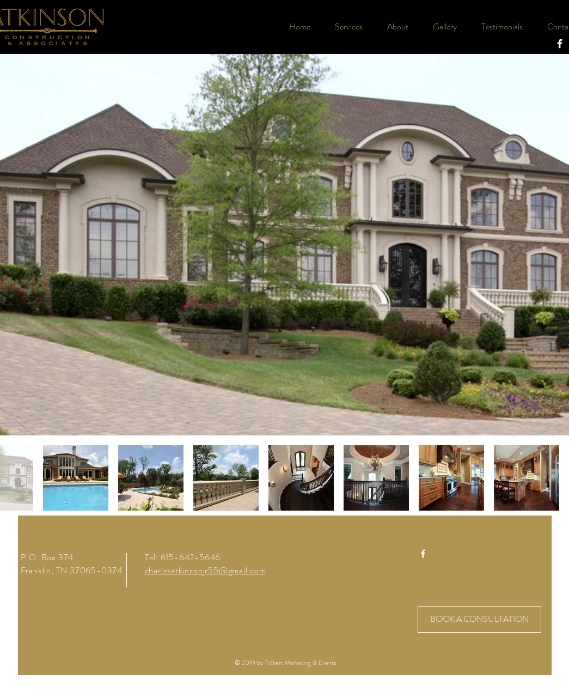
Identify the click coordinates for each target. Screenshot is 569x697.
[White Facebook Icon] (560, 44)
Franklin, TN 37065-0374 (72, 570)
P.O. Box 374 (47, 557)
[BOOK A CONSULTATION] (479, 619)
